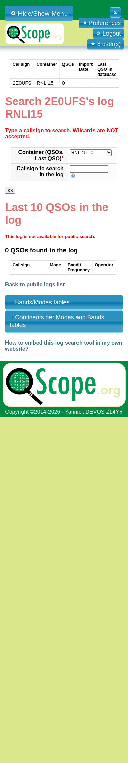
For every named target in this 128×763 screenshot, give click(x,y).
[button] (115, 12)
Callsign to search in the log (40, 171)
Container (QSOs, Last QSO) (40, 155)
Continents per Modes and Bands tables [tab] (57, 321)
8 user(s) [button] (105, 44)
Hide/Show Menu (39, 13)
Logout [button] (108, 33)
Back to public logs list (35, 284)
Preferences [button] (101, 22)
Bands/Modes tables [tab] (39, 302)
